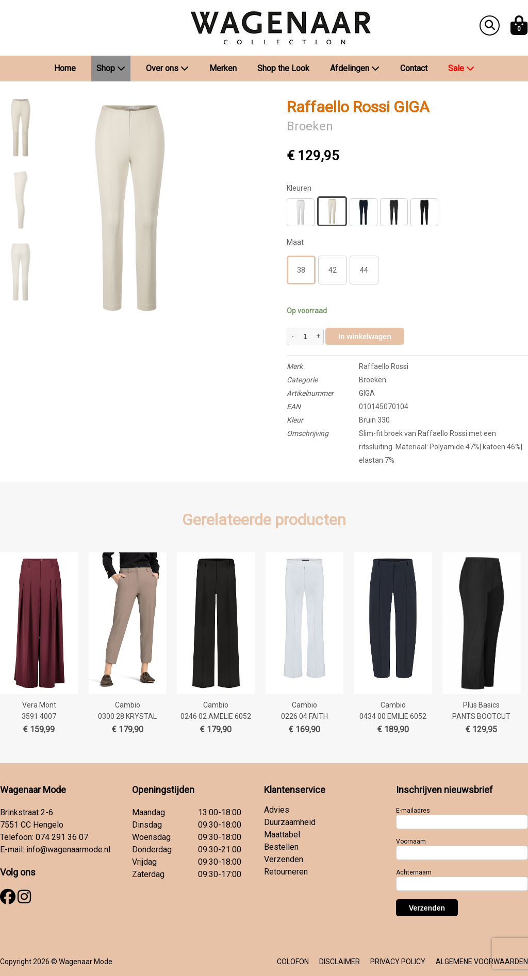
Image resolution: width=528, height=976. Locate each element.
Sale (461, 68)
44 (364, 270)
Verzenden (283, 859)
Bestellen (281, 847)
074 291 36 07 (62, 837)
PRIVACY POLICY (397, 961)
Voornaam (411, 841)
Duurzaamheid (290, 822)
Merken (223, 68)
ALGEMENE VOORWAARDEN (482, 961)
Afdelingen (355, 68)
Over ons (167, 68)
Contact (413, 68)
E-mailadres (413, 810)
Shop (110, 68)
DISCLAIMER (339, 961)
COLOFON (293, 961)
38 (301, 270)
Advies (276, 810)
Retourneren (286, 872)
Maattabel (282, 834)
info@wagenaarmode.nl (68, 849)
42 (332, 270)
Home (65, 68)
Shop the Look (283, 68)
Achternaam (414, 872)
